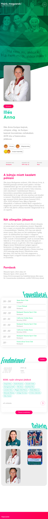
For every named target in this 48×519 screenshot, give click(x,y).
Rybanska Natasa (9, 393)
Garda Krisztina (18, 384)
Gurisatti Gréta (30, 384)
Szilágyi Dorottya (22, 393)
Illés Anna (20, 387)
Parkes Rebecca (34, 390)
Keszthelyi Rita (29, 387)
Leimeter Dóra (8, 390)
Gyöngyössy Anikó (9, 387)
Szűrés (42, 359)
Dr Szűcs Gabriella (34, 393)
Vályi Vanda (7, 396)
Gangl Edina (7, 384)
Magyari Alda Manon (21, 390)
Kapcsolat (5, 517)
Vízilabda (8, 106)
